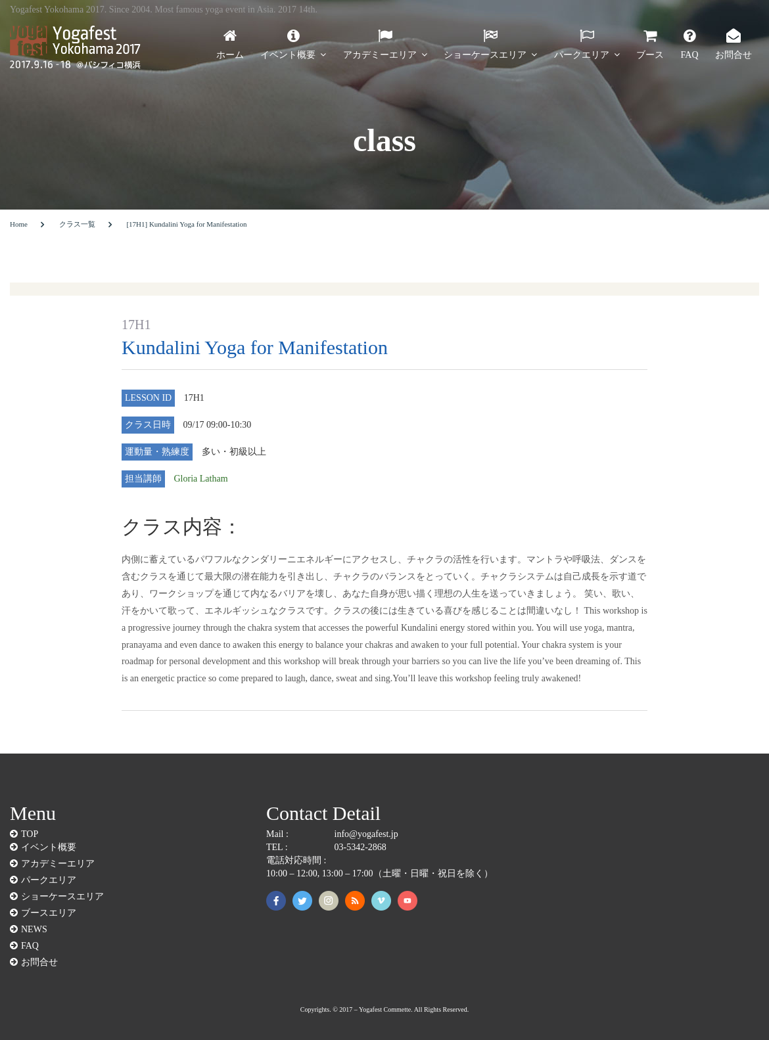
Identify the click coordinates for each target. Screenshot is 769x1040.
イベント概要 (287, 54)
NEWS (34, 929)
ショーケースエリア (485, 54)
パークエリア (581, 54)
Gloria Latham (201, 479)
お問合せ (733, 54)
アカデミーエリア (380, 54)
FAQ (690, 54)
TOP (29, 833)
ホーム (230, 54)
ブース (650, 54)
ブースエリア (48, 912)
